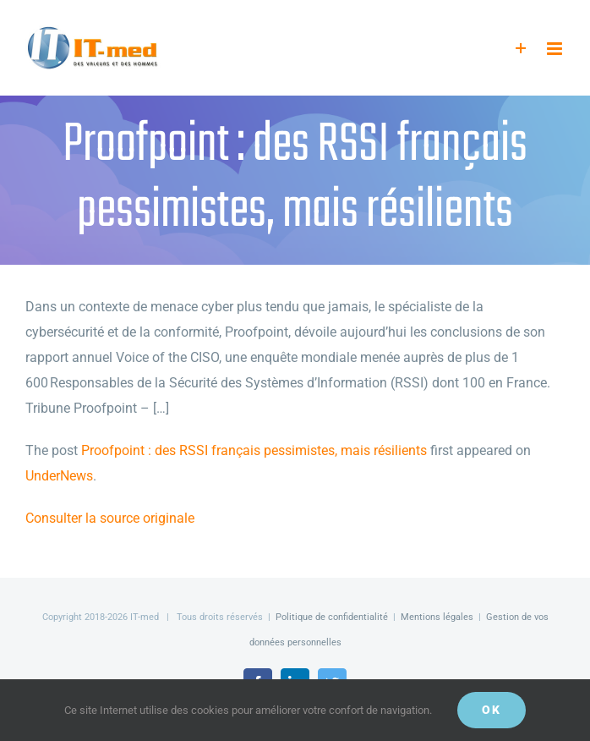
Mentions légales (437, 617)
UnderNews (59, 476)
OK (491, 709)
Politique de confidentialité (332, 617)
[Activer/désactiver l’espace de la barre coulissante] (521, 49)
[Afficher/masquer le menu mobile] (556, 49)
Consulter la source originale (109, 518)
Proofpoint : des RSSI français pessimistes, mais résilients (254, 450)
